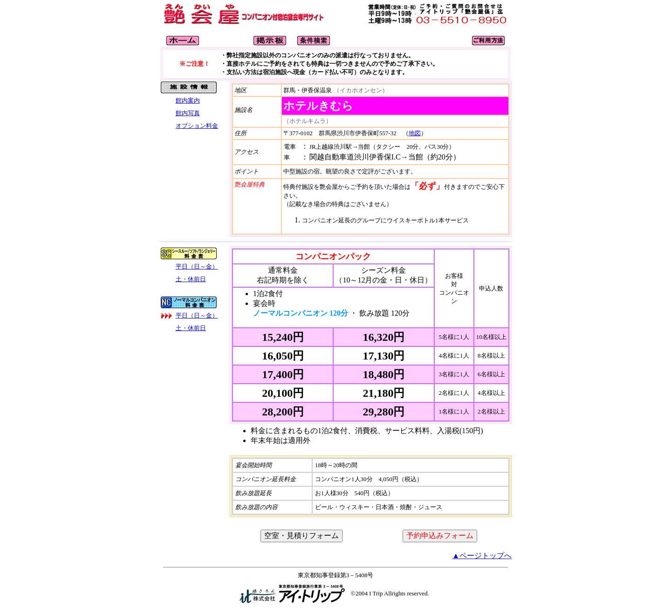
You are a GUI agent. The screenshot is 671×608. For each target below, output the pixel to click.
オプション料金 (197, 125)
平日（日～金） (197, 266)
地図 (415, 133)
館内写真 (188, 113)
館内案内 (188, 100)
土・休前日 (191, 279)
